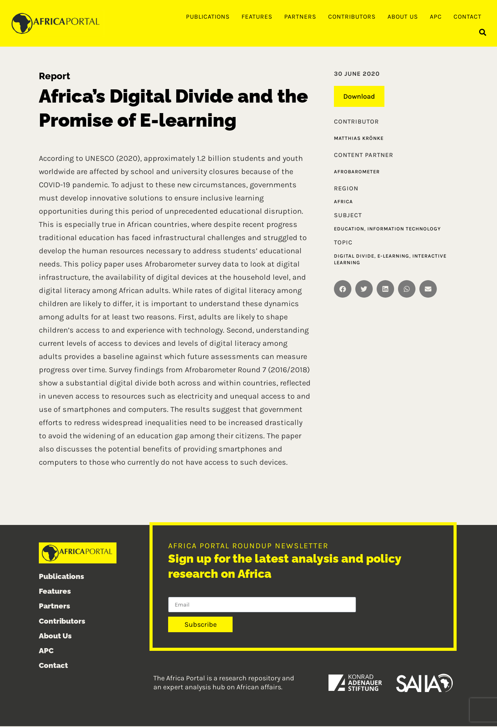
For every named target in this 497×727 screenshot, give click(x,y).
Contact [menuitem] (467, 16)
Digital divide (354, 256)
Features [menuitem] (257, 16)
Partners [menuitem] (300, 16)
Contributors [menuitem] (352, 16)
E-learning (393, 256)
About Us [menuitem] (403, 16)
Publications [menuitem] (208, 16)
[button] (482, 33)
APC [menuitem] (436, 16)
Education (349, 229)
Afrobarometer (357, 172)
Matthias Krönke (359, 139)
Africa (343, 202)
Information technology (404, 229)
